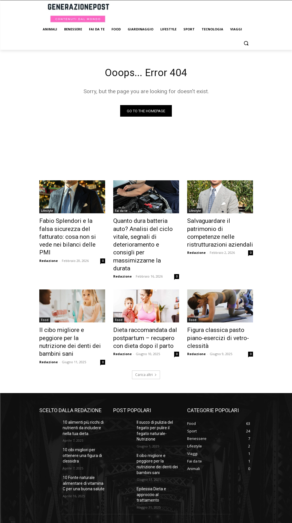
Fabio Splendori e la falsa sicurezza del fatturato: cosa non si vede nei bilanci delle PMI (70, 231)
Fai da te (121, 212)
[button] (246, 43)
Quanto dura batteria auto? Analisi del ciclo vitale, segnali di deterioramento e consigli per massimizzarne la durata (145, 231)
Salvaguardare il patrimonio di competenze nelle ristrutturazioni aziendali (219, 228)
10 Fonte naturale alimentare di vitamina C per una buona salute (82, 436)
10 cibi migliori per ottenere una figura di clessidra (80, 411)
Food (45, 291)
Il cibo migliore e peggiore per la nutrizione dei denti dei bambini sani (71, 307)
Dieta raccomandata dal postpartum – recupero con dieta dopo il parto (143, 307)
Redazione (48, 248)
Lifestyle (47, 212)
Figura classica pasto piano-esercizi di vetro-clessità (217, 304)
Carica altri (146, 333)
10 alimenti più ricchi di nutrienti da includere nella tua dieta (81, 386)
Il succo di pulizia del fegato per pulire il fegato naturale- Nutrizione (156, 386)
